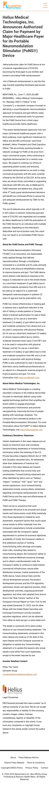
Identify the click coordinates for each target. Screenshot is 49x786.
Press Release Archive (29, 757)
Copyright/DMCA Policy (12, 768)
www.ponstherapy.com (28, 377)
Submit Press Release (14, 762)
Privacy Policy (31, 768)
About (13, 757)
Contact (44, 768)
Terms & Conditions (36, 762)
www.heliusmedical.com (31, 429)
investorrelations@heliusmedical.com (20, 674)
